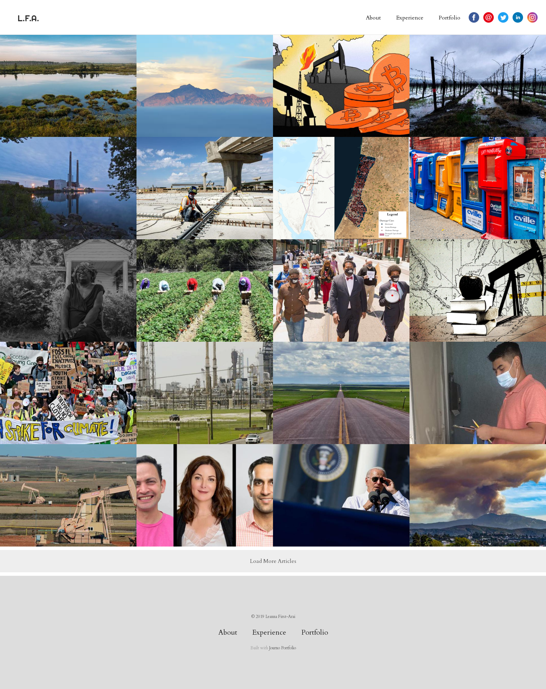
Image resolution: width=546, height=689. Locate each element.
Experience (409, 18)
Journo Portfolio (282, 648)
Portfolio (449, 18)
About (373, 18)
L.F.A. (28, 18)
